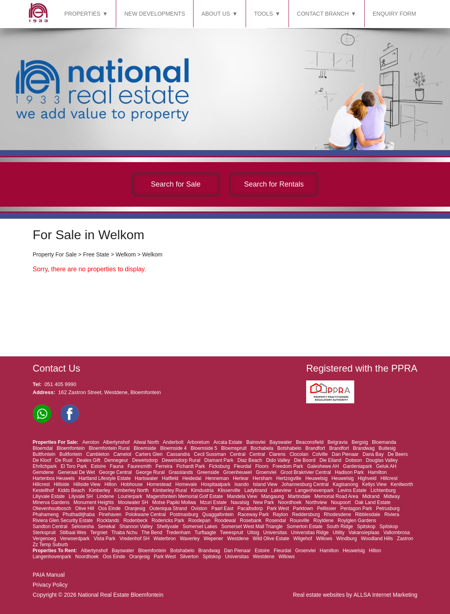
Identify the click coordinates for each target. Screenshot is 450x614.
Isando (241, 484)
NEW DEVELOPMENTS (154, 13)
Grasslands (181, 472)
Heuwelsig (316, 478)
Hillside (61, 484)
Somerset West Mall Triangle (252, 526)
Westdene (238, 538)
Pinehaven (110, 514)
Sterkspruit (44, 532)
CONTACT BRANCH (323, 13)
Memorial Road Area (336, 496)
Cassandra (178, 454)
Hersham (262, 478)
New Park (263, 502)
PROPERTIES (83, 13)
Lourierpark (130, 496)
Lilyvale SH (81, 496)
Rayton (280, 514)
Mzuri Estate (213, 502)
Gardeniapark (357, 466)
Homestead (159, 484)
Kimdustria (202, 490)
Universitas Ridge (310, 532)
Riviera (391, 514)
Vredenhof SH (134, 538)
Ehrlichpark (45, 466)
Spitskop (366, 526)
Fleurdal (242, 466)
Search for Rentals (274, 184)
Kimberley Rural (170, 490)
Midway (391, 496)
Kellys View (374, 484)
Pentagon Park (356, 508)
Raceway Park (253, 514)
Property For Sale (55, 254)
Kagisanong (345, 484)
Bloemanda (384, 442)
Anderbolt (173, 442)
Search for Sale (176, 184)
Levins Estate (352, 490)
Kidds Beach (71, 490)
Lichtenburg (383, 490)
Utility (338, 532)
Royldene (323, 520)
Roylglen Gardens (357, 520)
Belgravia (337, 442)
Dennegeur (116, 460)
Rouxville (299, 520)
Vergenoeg (44, 538)
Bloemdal (43, 448)
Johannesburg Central (305, 484)
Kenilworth (402, 484)
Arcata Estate (227, 442)
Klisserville (229, 490)
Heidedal (191, 478)
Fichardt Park (190, 466)
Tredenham (178, 532)
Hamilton (377, 472)
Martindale (299, 496)
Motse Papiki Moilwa (174, 502)
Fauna (116, 466)
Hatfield (170, 478)
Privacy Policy (50, 584)
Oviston (199, 508)
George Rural (150, 472)
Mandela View (242, 496)
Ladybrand (255, 490)
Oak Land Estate (372, 502)
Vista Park (104, 538)
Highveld (367, 478)
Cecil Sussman (210, 454)
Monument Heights (94, 502)
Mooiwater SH (133, 502)
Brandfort (315, 448)
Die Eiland (330, 460)
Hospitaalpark (215, 484)
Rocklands (108, 520)
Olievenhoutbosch (52, 508)
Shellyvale (168, 526)
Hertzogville (288, 478)
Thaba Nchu (124, 532)
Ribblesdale (367, 514)
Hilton (111, 484)
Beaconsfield (310, 442)
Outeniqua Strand (168, 508)
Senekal (106, 526)
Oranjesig (135, 508)
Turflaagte (205, 532)
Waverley (190, 538)
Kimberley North (131, 490)
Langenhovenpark (314, 490)
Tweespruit (231, 532)
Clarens (277, 454)
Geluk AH (386, 466)
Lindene (105, 496)
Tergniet (98, 532)
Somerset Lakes (200, 526)
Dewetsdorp (145, 460)
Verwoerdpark (75, 538)
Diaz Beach (250, 460)
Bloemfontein (71, 448)
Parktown (303, 508)
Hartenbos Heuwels (54, 478)
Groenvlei (266, 472)
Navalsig (240, 502)
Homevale (186, 484)
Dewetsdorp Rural (181, 460)
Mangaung (272, 496)
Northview (316, 502)
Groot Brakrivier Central (305, 472)
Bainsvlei (256, 442)
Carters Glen (149, 454)
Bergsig (359, 442)
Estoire (98, 466)
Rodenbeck (135, 520)
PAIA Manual (49, 574)
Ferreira (163, 466)
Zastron (405, 538)
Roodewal (225, 520)
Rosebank (251, 520)
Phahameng (46, 514)
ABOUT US (216, 13)
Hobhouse (132, 484)
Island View (265, 484)
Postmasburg (184, 514)
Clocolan (299, 454)
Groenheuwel (237, 472)
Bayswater (281, 442)
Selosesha (82, 526)
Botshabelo (289, 448)
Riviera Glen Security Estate (63, 520)
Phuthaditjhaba (79, 514)
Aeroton (91, 442)
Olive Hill (84, 508)
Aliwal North (146, 442)
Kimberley (99, 490)
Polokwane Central (145, 514)
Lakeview (281, 490)
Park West (278, 508)
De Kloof (42, 460)
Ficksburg (219, 466)
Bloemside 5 (204, 448)
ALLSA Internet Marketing (385, 595)
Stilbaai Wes (73, 532)
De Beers (398, 454)
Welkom (126, 254)
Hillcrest (389, 478)
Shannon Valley (136, 526)
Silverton (189, 556)
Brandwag (364, 448)
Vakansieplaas (364, 532)
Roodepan (199, 520)
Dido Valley (278, 460)
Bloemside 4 (173, 448)
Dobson (353, 460)
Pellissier (326, 508)
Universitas (275, 532)
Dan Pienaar (345, 454)
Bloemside (145, 448)
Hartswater (146, 478)
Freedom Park (287, 466)
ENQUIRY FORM (394, 13)
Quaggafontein (218, 514)
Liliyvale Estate (49, 496)
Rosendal (276, 520)
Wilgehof (302, 538)
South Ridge (340, 526)
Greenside (208, 472)
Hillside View (87, 484)
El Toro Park (74, 466)
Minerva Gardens (51, 502)
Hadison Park (349, 472)
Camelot (122, 454)
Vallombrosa (396, 532)
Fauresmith (139, 466)
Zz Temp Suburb (50, 544)
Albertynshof (116, 442)
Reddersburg (306, 514)
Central (238, 454)
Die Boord (304, 460)
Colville (320, 454)
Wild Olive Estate (271, 538)
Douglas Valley (382, 460)
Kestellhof (43, 490)
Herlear (240, 478)
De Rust (64, 460)
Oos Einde (109, 508)
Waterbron (164, 538)
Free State (96, 254)
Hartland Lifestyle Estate (105, 478)
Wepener (213, 538)
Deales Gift (88, 460)
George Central (115, 472)
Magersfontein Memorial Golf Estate (184, 496)
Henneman (217, 478)
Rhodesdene (337, 514)
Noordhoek (290, 502)
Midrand (370, 496)
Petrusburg (388, 508)
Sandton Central (50, 526)
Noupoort (341, 502)
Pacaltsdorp (250, 508)
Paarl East (222, 508)
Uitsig (253, 532)
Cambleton (97, 454)
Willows (324, 538)
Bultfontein (44, 454)
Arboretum (198, 442)
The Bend (151, 532)
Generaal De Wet (76, 472)
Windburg (346, 538)
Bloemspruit (233, 448)
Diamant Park (219, 460)
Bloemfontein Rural (109, 448)
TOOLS (263, 13)
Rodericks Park (167, 520)
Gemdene (43, 472)
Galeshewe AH (323, 466)
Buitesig (387, 448)
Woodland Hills (377, 538)
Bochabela (261, 448)
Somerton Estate (305, 526)
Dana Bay (373, 454)
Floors (261, 466)
